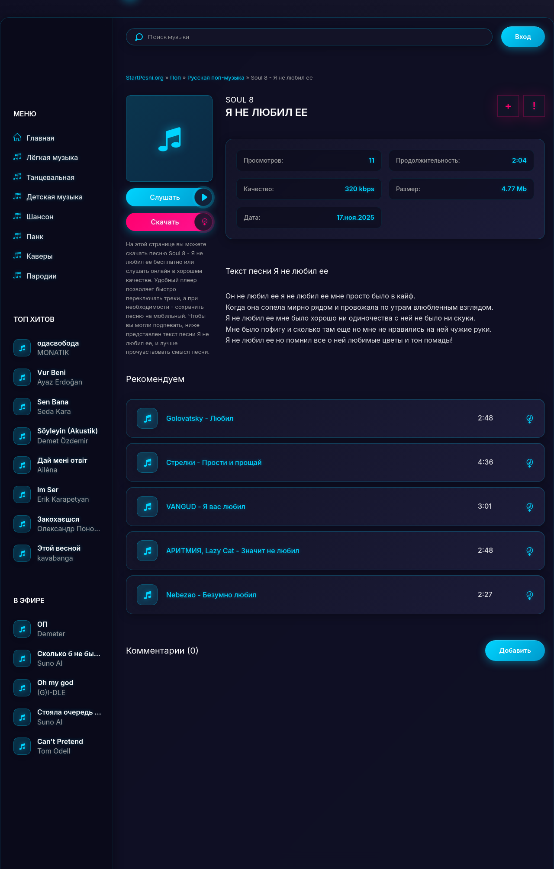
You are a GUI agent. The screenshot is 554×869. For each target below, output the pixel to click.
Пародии (35, 275)
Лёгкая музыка (45, 157)
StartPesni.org (145, 77)
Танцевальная (43, 177)
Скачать (182, 222)
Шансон (33, 216)
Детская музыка (48, 196)
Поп (175, 77)
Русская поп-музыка (216, 77)
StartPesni (63, 45)
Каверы (33, 255)
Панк (28, 236)
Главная (34, 137)
